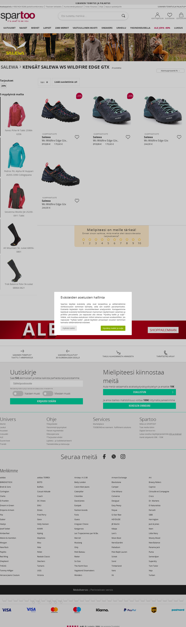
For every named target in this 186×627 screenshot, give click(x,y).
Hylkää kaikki (69, 328)
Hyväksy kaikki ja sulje (113, 328)
